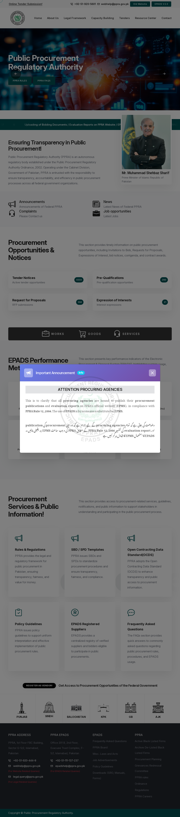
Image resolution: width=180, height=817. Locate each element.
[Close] (152, 372)
